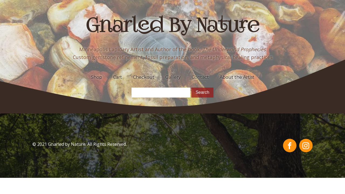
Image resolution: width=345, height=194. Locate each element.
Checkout (143, 77)
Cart (117, 77)
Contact (200, 77)
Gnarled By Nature (172, 27)
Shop (96, 77)
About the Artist (237, 77)
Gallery (173, 77)
